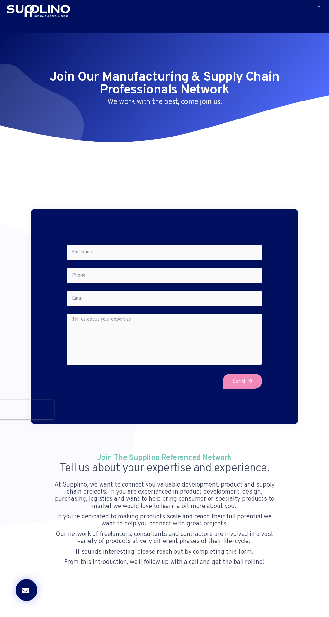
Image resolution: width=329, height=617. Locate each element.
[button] (319, 9)
